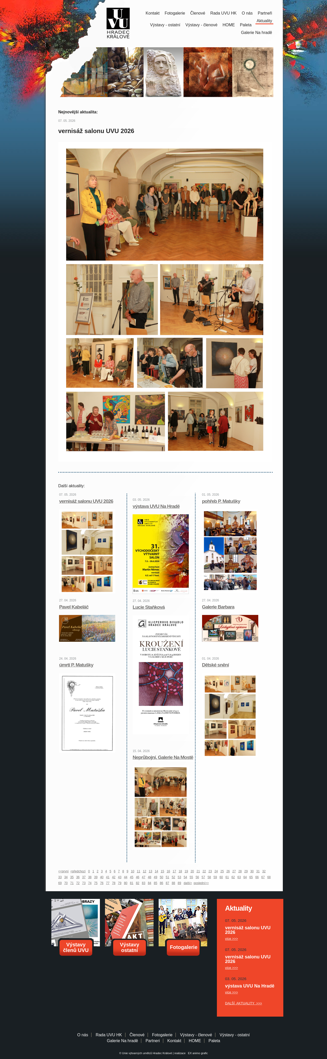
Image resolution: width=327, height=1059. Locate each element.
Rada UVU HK (223, 13)
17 (174, 871)
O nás (247, 13)
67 (263, 877)
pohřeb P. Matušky (221, 501)
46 (137, 877)
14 (156, 871)
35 (72, 877)
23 (210, 871)
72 (77, 883)
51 (167, 877)
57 (203, 877)
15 (162, 871)
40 (101, 877)
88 (173, 883)
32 (263, 871)
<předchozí (78, 871)
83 (143, 883)
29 (246, 871)
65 (251, 877)
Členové (197, 13)
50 (161, 877)
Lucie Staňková (149, 607)
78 (113, 883)
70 (65, 883)
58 (209, 877)
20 (192, 871)
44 (125, 877)
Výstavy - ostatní (165, 25)
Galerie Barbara (218, 607)
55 (191, 877)
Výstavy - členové (201, 25)
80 (125, 883)
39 (95, 877)
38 (89, 877)
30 (252, 871)
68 (269, 877)
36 (77, 877)
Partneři (265, 13)
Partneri (153, 1041)
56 (197, 877)
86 (161, 883)
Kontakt (152, 13)
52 (173, 877)
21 (198, 871)
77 (107, 883)
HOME (229, 25)
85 (155, 883)
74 (89, 883)
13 (150, 871)
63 (239, 877)
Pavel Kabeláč (73, 607)
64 (245, 877)
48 (149, 877)
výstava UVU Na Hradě (156, 506)
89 (179, 883)
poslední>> (201, 883)
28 (240, 871)
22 (204, 871)
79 (119, 883)
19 (186, 871)
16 (168, 871)
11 (138, 871)
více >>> (231, 939)
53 (179, 877)
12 (144, 871)
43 (119, 877)
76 (101, 883)
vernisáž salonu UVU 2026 (86, 501)
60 (221, 877)
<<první (63, 871)
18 (180, 871)
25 (222, 871)
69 (60, 883)
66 (257, 877)
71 (72, 883)
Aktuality (264, 21)
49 (155, 877)
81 (131, 883)
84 (149, 883)
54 (185, 877)
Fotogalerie (175, 13)
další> (188, 883)
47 (143, 877)
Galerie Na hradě (122, 1041)
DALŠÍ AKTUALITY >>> (243, 1003)
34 (65, 877)
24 (216, 871)
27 (234, 871)
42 (113, 877)
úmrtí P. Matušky (76, 665)
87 (167, 883)
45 (131, 877)
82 (137, 883)
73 (84, 883)
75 (95, 883)
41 (107, 877)
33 (60, 877)
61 (227, 877)
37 (84, 877)
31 (258, 871)
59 (215, 877)
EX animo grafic (197, 1053)
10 (132, 871)
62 (233, 877)
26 (228, 871)
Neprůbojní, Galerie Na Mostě (163, 757)
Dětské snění (215, 665)
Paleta (245, 25)
